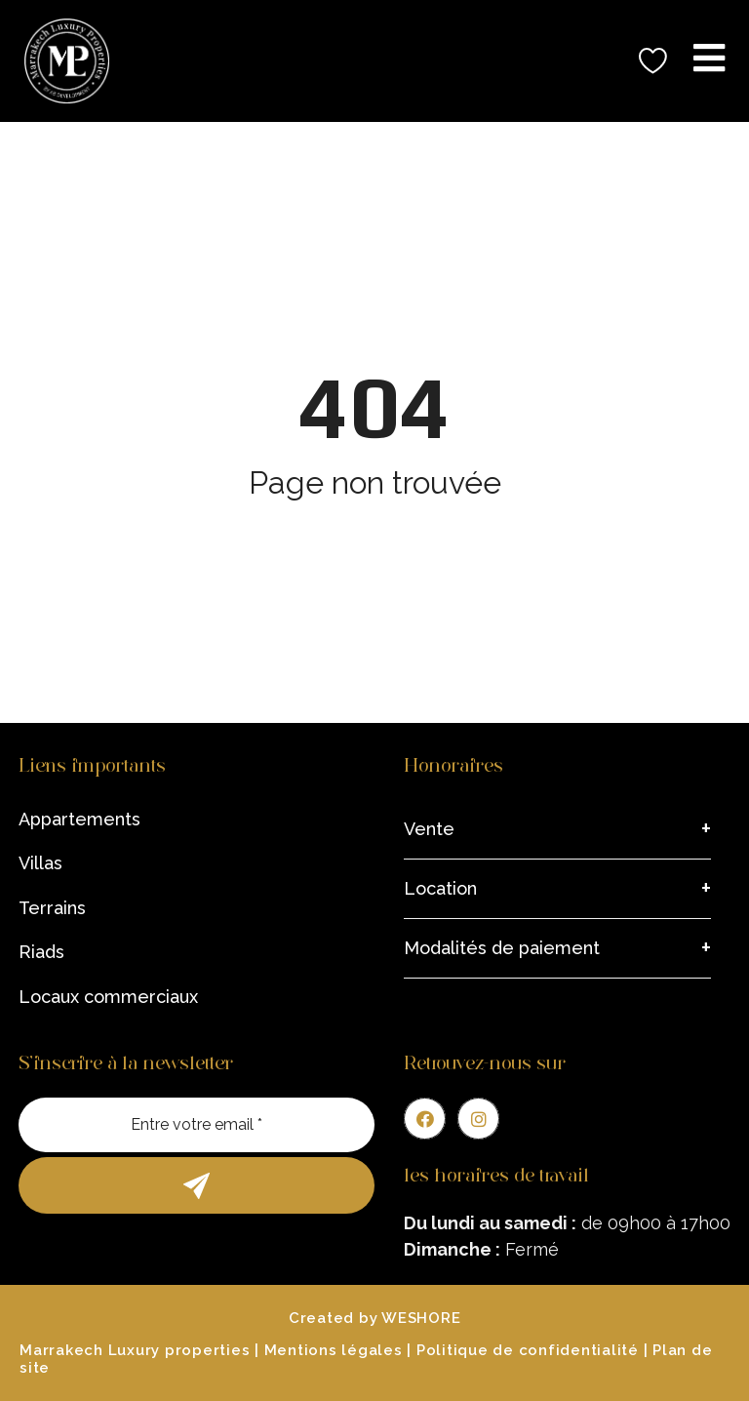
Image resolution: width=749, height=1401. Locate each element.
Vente (429, 829)
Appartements (79, 819)
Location (440, 888)
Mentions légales (333, 1350)
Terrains (52, 908)
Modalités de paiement (502, 948)
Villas (40, 863)
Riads (41, 951)
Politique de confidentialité (527, 1350)
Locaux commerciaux (108, 996)
